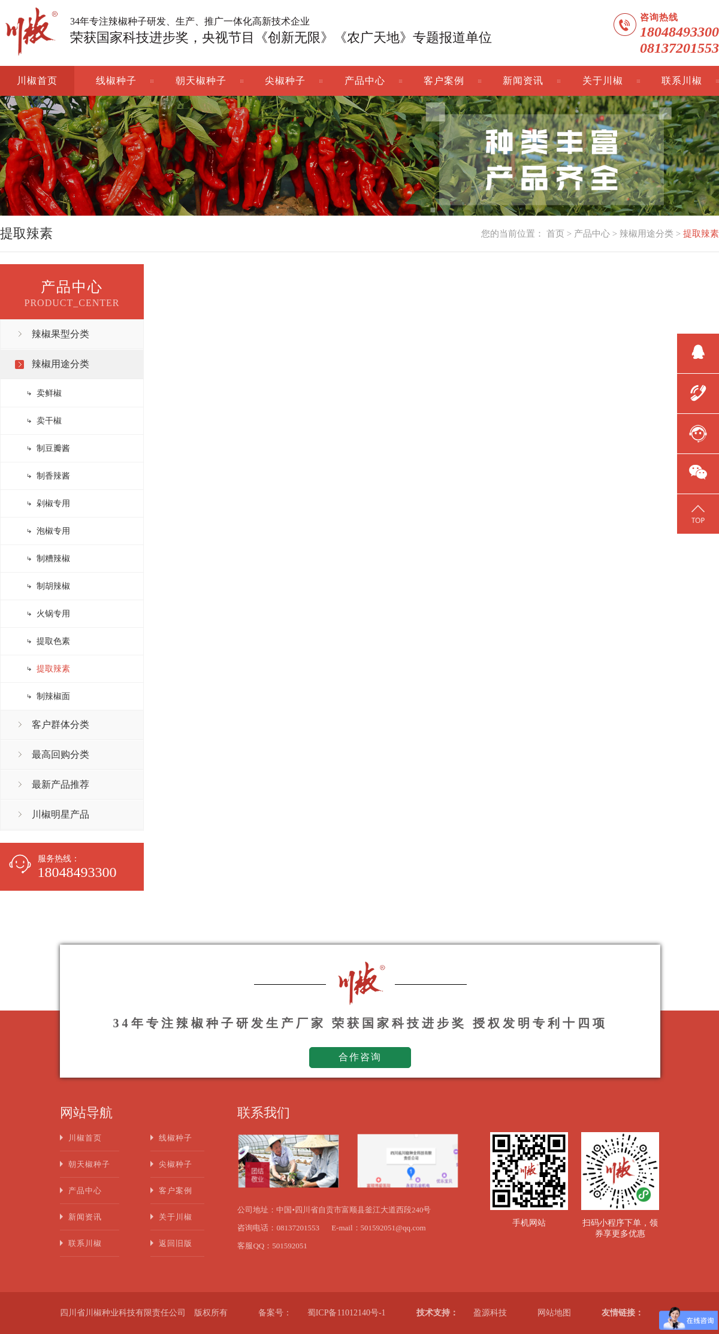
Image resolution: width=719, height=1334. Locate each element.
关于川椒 (602, 80)
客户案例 (444, 80)
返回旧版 (175, 1243)
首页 (555, 233)
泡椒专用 (53, 531)
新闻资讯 (523, 80)
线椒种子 (116, 80)
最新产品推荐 (60, 784)
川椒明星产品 (60, 814)
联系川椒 (681, 80)
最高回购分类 (60, 754)
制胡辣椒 (53, 586)
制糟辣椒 (53, 558)
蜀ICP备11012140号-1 (346, 1312)
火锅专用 (53, 613)
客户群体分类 (60, 724)
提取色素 (53, 641)
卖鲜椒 (49, 393)
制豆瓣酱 (53, 448)
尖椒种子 (285, 80)
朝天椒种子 (201, 80)
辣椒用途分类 (646, 233)
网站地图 (554, 1312)
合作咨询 (360, 1057)
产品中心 (365, 80)
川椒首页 (37, 80)
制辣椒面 (53, 696)
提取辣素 (701, 233)
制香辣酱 (53, 475)
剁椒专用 (53, 503)
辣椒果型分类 (60, 334)
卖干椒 (49, 420)
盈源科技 (490, 1312)
